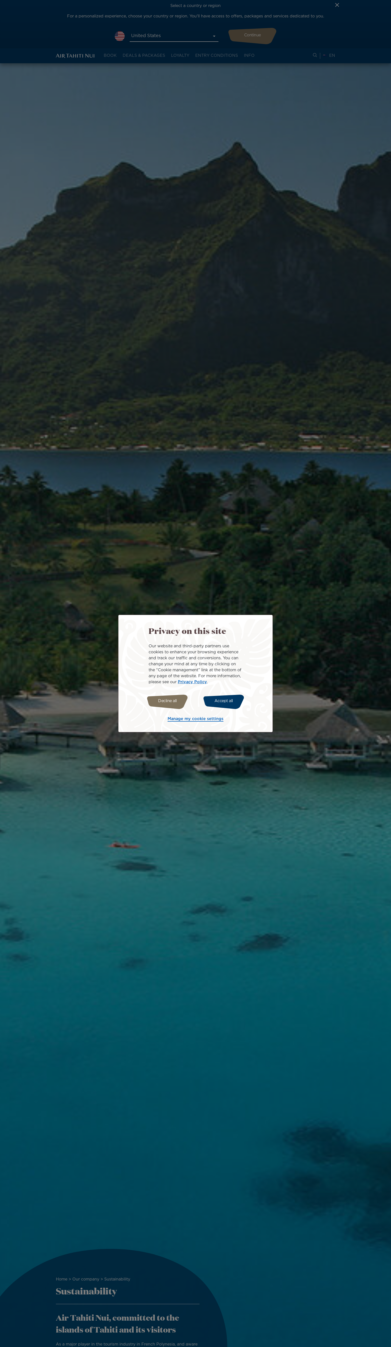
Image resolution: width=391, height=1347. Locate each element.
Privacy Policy (192, 681)
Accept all (225, 701)
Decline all (166, 701)
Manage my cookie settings (195, 720)
